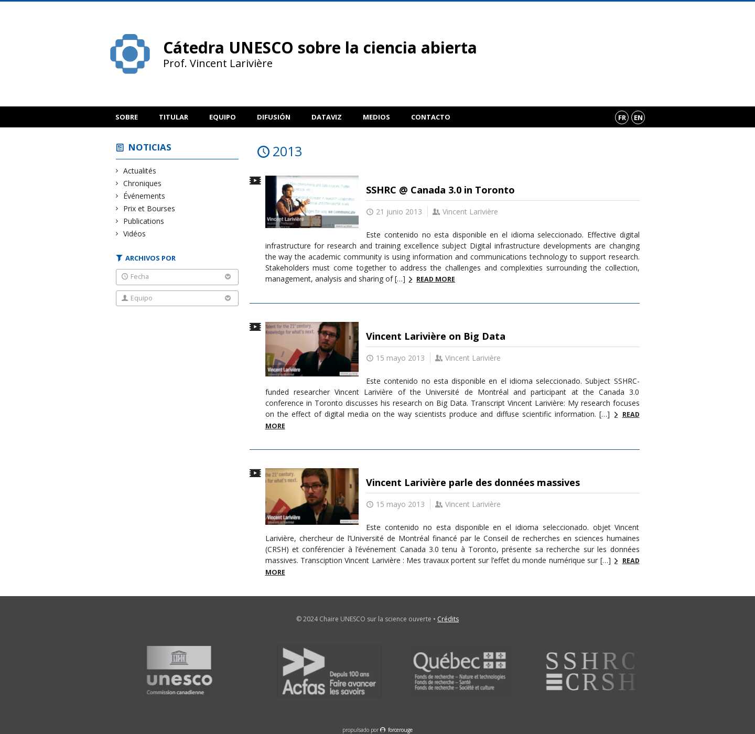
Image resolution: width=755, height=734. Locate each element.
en (638, 117)
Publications (144, 221)
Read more (435, 279)
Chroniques (142, 183)
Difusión (273, 117)
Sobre (126, 117)
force (400, 729)
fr (622, 117)
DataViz (326, 117)
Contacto (430, 117)
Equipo (222, 117)
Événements (144, 196)
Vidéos (135, 234)
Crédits (448, 618)
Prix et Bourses (149, 208)
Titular (173, 117)
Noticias (149, 147)
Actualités (140, 171)
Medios (376, 117)
